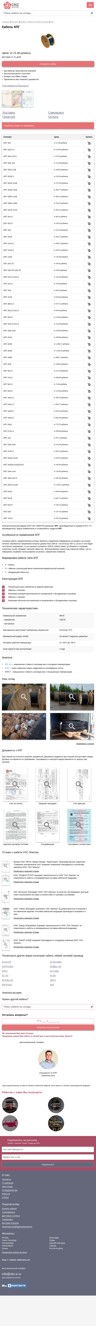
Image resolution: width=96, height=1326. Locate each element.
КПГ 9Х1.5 (8, 384)
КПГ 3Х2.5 (8, 317)
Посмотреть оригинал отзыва (26, 871)
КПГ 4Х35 (7, 351)
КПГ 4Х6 (7, 364)
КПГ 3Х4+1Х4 (9, 471)
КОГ (52, 985)
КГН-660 (54, 971)
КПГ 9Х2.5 (8, 391)
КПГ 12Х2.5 (8, 250)
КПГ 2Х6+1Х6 (9, 445)
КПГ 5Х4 (7, 512)
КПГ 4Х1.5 (8, 217)
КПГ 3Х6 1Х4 (9, 163)
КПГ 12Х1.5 (8, 243)
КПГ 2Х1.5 (8, 284)
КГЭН (53, 975)
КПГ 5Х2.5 (8, 505)
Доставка (8, 112)
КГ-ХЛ (5, 975)
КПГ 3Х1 (7, 143)
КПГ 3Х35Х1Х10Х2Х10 (13, 465)
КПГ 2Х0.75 (8, 264)
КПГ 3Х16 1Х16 (10, 183)
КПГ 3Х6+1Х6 (9, 331)
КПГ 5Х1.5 (8, 371)
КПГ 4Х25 (7, 344)
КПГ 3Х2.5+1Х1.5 (11, 324)
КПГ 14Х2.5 (8, 411)
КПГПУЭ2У (7, 966)
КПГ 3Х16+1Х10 (10, 458)
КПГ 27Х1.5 (8, 431)
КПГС (7, 668)
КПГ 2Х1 (7, 438)
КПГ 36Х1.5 (8, 304)
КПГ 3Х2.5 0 (8, 150)
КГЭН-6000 (56, 962)
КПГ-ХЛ (8, 664)
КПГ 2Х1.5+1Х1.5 (11, 277)
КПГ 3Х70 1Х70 (10, 210)
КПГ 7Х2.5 (8, 518)
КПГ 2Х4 (7, 290)
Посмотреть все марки (11, 992)
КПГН (53, 980)
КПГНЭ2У (7, 985)
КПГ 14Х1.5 (8, 404)
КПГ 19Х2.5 (8, 418)
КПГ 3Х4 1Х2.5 (10, 156)
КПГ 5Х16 (7, 498)
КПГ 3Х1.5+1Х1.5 (11, 310)
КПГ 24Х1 (7, 424)
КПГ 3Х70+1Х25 (10, 485)
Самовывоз (56, 112)
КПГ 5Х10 (7, 491)
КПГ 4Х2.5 (8, 223)
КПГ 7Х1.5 (8, 377)
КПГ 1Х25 (7, 257)
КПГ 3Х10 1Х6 (9, 170)
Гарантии (8, 116)
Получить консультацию (48, 1027)
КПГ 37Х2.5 (8, 451)
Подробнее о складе (85, 744)
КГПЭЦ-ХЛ (7, 980)
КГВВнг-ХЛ (55, 966)
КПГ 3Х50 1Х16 (10, 196)
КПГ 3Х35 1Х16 (10, 190)
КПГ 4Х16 (7, 237)
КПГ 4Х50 (7, 357)
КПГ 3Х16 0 (8, 176)
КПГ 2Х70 (7, 297)
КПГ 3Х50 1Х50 (10, 203)
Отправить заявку (48, 64)
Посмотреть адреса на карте (14, 1252)
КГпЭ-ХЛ (6, 962)
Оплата (53, 116)
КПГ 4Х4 (7, 230)
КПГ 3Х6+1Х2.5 (10, 478)
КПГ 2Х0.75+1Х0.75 (12, 270)
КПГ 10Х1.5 (8, 398)
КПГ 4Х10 (7, 337)
